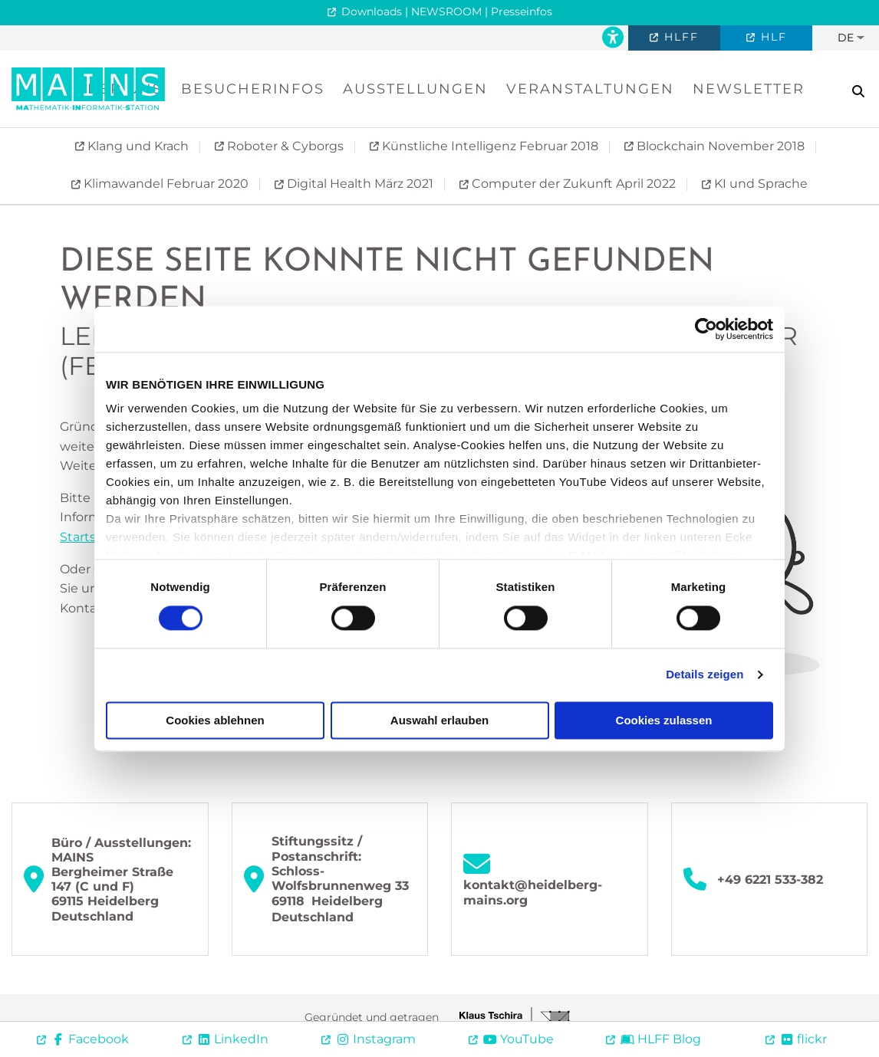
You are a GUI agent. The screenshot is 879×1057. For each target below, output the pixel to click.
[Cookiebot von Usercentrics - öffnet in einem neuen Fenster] (706, 328)
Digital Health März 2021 (358, 183)
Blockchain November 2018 (719, 146)
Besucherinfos (252, 88)
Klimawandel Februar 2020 (165, 183)
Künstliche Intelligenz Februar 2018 (488, 146)
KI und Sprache (759, 183)
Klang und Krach (136, 146)
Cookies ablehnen (215, 720)
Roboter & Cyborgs (284, 146)
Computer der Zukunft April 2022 (572, 183)
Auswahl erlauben (439, 720)
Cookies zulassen (664, 720)
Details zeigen (704, 674)
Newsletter (749, 88)
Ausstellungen (415, 88)
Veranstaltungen (590, 88)
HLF (771, 37)
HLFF (679, 37)
